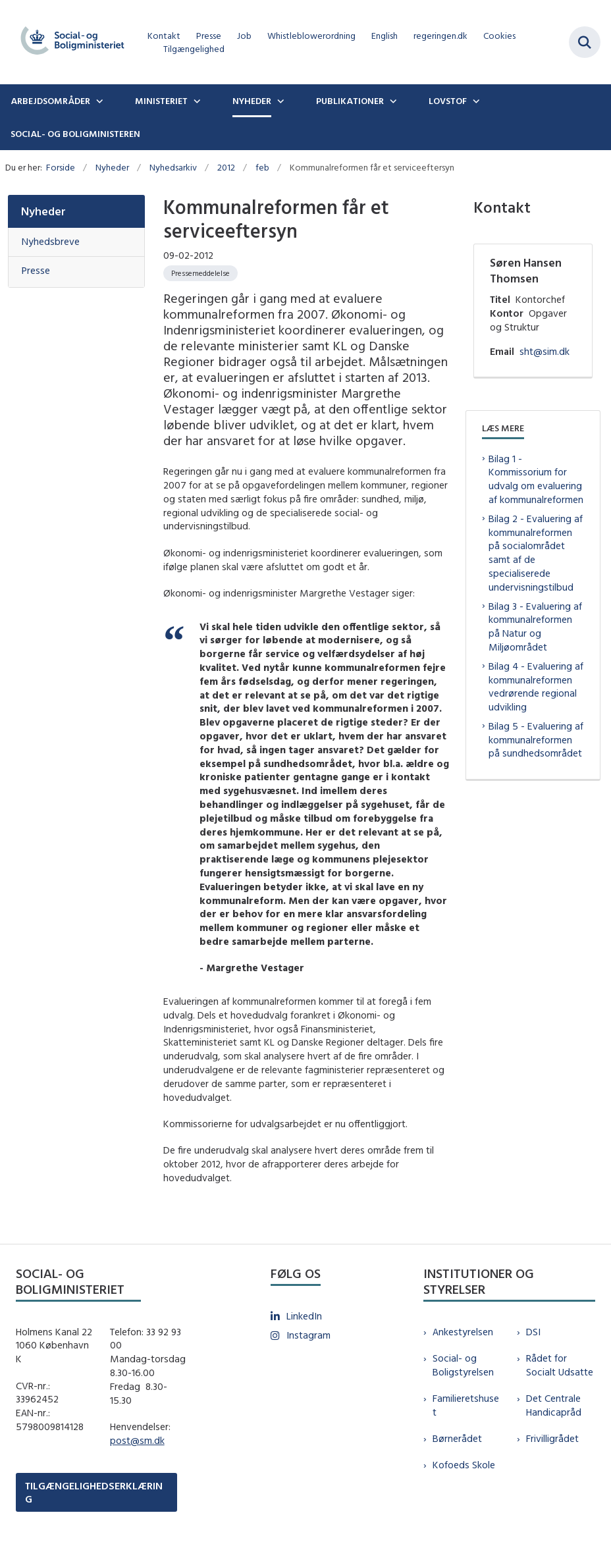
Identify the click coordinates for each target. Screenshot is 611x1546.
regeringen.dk (440, 36)
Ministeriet (161, 101)
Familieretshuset (466, 1405)
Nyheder (251, 101)
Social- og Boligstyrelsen (463, 1365)
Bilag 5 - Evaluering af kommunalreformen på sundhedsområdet (536, 740)
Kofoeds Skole (464, 1464)
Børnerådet (457, 1438)
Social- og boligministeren (75, 134)
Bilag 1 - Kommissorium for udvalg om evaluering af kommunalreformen (536, 479)
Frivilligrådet (552, 1438)
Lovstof (448, 101)
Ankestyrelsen (463, 1331)
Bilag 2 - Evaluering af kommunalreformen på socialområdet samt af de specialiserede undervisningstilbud (536, 552)
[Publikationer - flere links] (391, 100)
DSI (533, 1331)
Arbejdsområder (50, 101)
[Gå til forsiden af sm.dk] (68, 42)
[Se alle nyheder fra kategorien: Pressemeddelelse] (200, 273)
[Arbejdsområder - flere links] (98, 100)
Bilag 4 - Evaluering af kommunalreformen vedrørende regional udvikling (536, 686)
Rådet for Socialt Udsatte (559, 1365)
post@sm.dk (137, 1440)
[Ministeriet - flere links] (195, 100)
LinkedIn (304, 1316)
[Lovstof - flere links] (474, 100)
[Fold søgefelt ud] (584, 42)
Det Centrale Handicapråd (553, 1405)
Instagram (308, 1335)
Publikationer (350, 101)
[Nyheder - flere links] (279, 100)
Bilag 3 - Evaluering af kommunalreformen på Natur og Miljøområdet (535, 626)
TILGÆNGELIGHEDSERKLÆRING (94, 1492)
